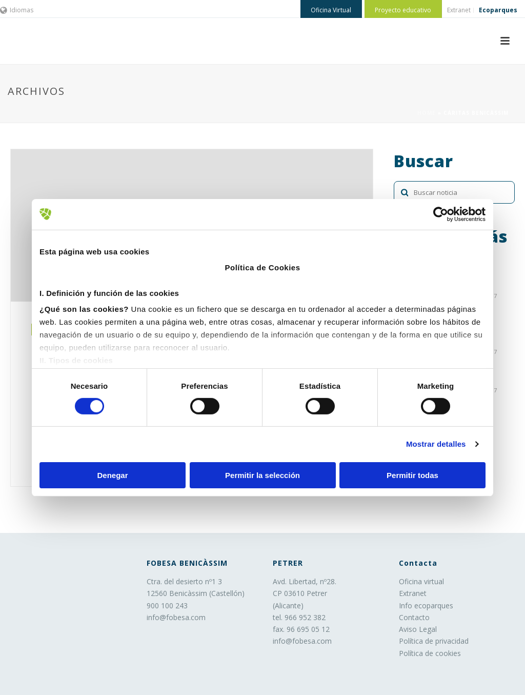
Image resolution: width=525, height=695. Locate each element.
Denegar (112, 475)
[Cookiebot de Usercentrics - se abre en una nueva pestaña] (441, 214)
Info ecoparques (426, 605)
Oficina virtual (421, 581)
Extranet (413, 593)
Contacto (414, 617)
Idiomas (16, 10)
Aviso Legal (418, 629)
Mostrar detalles (436, 444)
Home (426, 112)
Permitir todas (412, 475)
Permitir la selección (262, 475)
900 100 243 (167, 605)
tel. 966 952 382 (299, 617)
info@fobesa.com (176, 617)
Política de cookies (430, 653)
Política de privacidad (434, 641)
